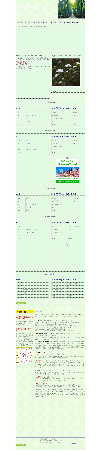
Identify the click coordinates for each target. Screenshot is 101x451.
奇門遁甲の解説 (21, 63)
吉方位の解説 (21, 64)
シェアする (54, 91)
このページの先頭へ (21, 303)
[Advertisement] (50, 41)
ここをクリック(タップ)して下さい (50, 442)
